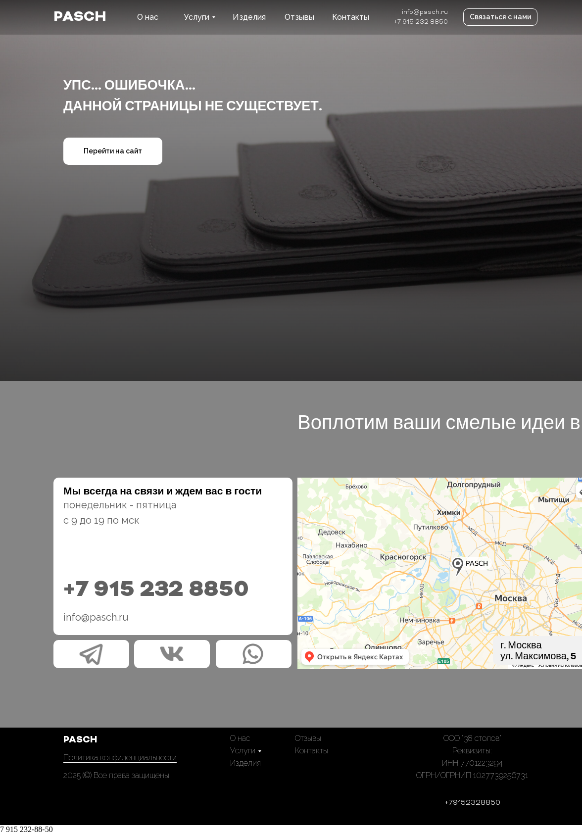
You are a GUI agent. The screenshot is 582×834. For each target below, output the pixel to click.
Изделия (249, 17)
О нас (147, 17)
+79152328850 (472, 803)
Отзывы (299, 17)
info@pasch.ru (425, 12)
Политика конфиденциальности (120, 757)
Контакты (350, 17)
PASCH (79, 17)
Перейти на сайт (113, 151)
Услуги (196, 17)
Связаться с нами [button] (500, 17)
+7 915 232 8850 (421, 22)
